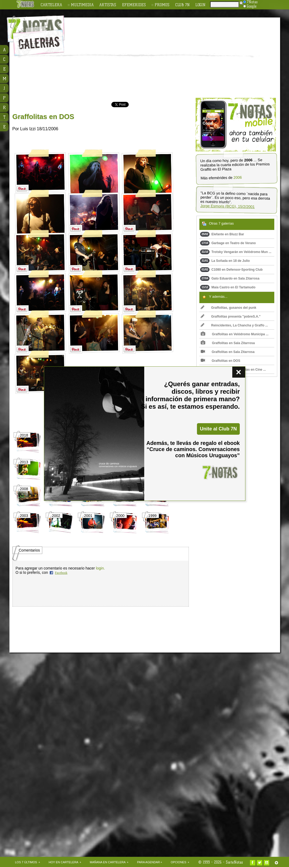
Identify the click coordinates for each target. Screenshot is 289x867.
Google (250, 6)
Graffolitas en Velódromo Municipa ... (234, 334)
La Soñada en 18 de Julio (225, 260)
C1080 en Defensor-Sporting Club (231, 269)
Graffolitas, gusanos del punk (228, 308)
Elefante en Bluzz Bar (222, 234)
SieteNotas (234, 862)
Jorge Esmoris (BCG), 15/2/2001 (227, 206)
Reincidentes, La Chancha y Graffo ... (234, 325)
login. (100, 568)
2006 (237, 177)
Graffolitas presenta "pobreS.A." (231, 316)
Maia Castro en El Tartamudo (227, 287)
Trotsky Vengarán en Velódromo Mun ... (235, 252)
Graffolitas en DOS (220, 361)
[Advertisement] (178, 57)
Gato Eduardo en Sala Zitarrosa (229, 278)
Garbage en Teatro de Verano (228, 243)
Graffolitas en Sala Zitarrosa (228, 343)
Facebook (61, 573)
